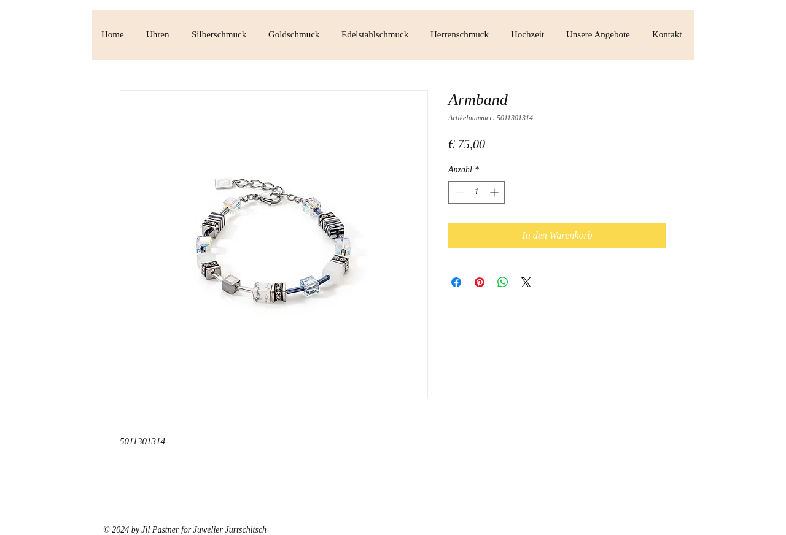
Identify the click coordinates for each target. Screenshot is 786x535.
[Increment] (495, 192)
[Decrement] (457, 192)
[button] (159, 34)
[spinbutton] (476, 192)
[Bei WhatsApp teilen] (503, 282)
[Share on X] (526, 282)
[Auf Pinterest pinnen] (479, 282)
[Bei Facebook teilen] (456, 282)
